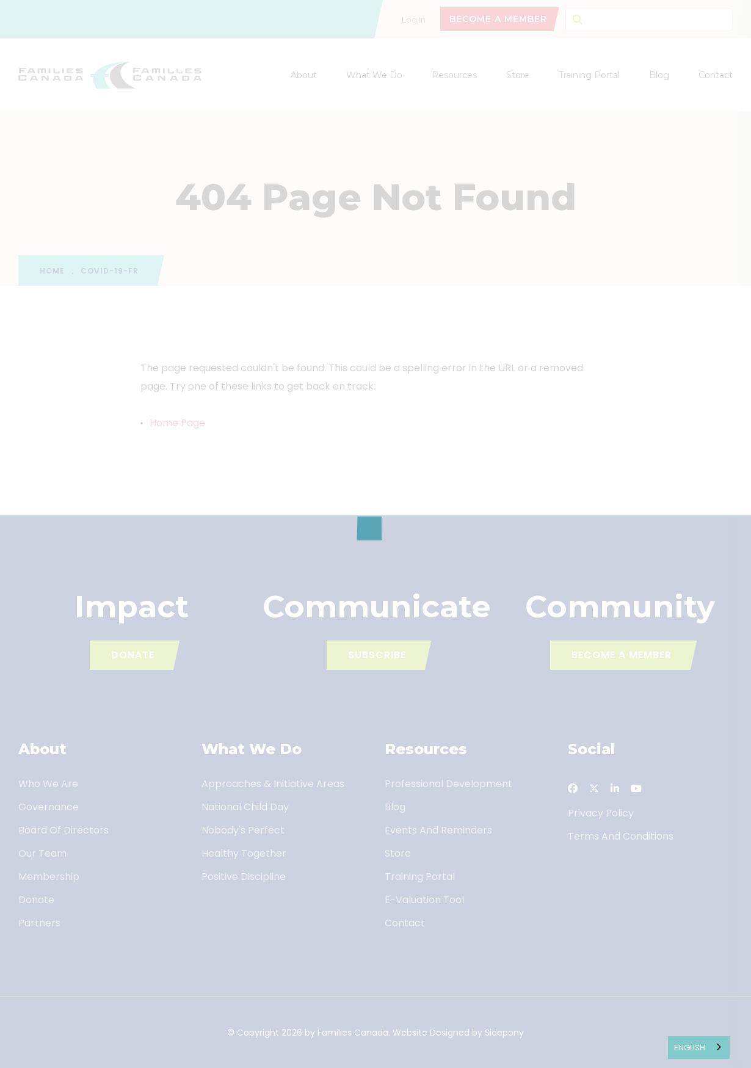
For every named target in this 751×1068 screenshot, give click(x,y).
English (689, 1047)
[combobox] (699, 1047)
